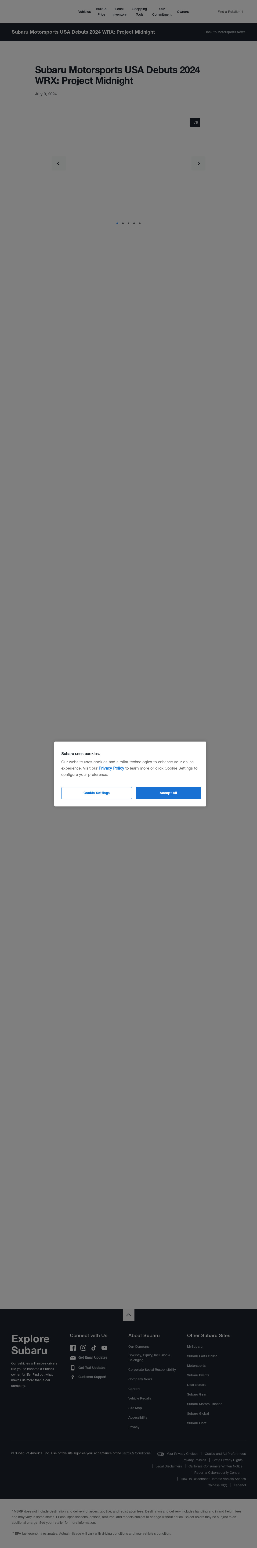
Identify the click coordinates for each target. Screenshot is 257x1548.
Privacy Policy (111, 768)
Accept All (168, 793)
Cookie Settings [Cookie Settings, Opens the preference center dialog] (96, 793)
